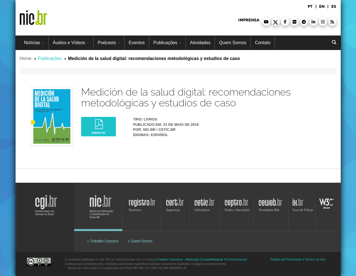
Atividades (200, 42)
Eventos (137, 42)
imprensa (248, 20)
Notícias (34, 42)
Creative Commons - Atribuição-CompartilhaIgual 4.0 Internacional (202, 259)
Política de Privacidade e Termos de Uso (297, 259)
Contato (262, 42)
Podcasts (109, 42)
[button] (266, 21)
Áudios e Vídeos (71, 42)
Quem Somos (232, 42)
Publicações (167, 42)
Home (26, 58)
